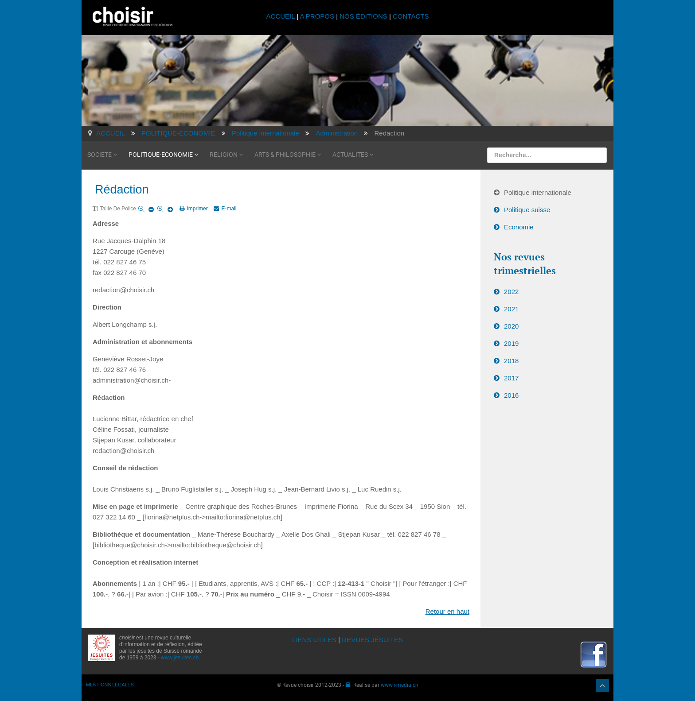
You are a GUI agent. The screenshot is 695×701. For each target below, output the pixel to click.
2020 (511, 326)
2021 (511, 309)
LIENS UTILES (314, 639)
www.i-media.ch (399, 684)
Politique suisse (527, 209)
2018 (511, 360)
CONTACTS (411, 16)
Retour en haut (447, 611)
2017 (511, 378)
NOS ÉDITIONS (363, 16)
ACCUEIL (281, 16)
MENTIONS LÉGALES (110, 684)
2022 (511, 291)
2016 (511, 395)
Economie (519, 227)
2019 (511, 343)
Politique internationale (537, 192)
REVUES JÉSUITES (372, 639)
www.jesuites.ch (180, 658)
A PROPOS (317, 16)
